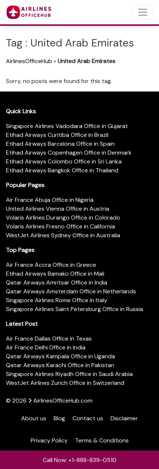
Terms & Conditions (102, 440)
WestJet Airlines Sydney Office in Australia (63, 235)
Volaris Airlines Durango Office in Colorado (63, 217)
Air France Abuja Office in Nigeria (50, 200)
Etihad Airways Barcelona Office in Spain (60, 144)
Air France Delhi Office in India (45, 347)
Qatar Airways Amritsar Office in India (56, 282)
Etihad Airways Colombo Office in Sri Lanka (64, 161)
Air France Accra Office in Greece (51, 265)
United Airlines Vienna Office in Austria (57, 209)
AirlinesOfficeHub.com (62, 400)
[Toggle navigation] (142, 12)
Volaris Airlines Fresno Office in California (60, 226)
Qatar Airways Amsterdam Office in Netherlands (71, 291)
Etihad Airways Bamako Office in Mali (55, 273)
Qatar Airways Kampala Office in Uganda (60, 356)
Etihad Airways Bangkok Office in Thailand (62, 170)
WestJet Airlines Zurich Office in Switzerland (65, 383)
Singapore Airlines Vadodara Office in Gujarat (67, 126)
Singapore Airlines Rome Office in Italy (56, 300)
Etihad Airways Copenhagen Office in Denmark (69, 152)
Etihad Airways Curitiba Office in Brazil (57, 135)
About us (33, 418)
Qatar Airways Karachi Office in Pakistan (60, 365)
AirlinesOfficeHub (29, 61)
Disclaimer (124, 418)
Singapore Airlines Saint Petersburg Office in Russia (74, 309)
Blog (59, 418)
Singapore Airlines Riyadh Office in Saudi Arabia (69, 374)
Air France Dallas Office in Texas (49, 338)
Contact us (87, 418)
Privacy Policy (49, 440)
